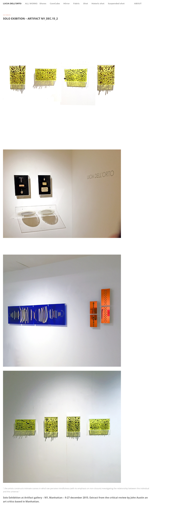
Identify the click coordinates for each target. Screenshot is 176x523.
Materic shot (98, 3)
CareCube (55, 3)
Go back (7, 15)
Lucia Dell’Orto (12, 3)
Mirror (66, 3)
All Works (31, 3)
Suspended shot (116, 3)
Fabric (76, 3)
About (138, 3)
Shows (43, 3)
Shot (85, 3)
